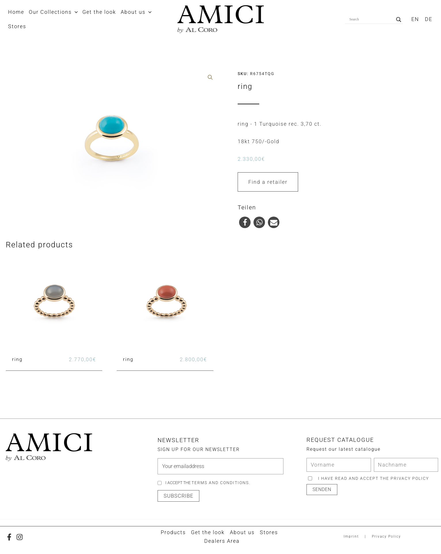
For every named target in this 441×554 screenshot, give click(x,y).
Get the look (208, 532)
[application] (74, 12)
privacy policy (410, 478)
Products (173, 532)
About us (242, 532)
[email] (220, 466)
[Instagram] (19, 537)
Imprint (351, 536)
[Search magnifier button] (399, 20)
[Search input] (371, 20)
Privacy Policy (386, 536)
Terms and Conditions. (221, 482)
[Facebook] (9, 537)
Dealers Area (222, 541)
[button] (245, 222)
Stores (269, 532)
